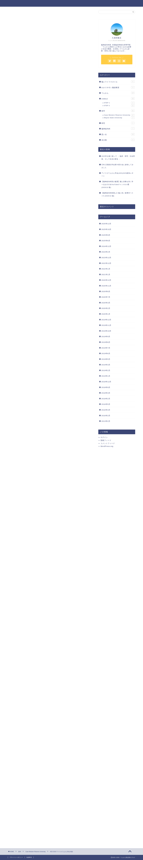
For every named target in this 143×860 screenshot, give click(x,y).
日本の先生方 (32, 139)
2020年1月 (105, 314)
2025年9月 (105, 235)
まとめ (25, 151)
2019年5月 (105, 359)
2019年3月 (105, 365)
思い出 (118, 134)
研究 (118, 123)
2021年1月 (105, 274)
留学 (118, 111)
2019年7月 (105, 348)
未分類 (118, 140)
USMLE (118, 98)
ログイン (104, 437)
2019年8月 (105, 342)
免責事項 (29, 857)
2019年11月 (106, 325)
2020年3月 (105, 303)
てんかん (118, 93)
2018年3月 (105, 393)
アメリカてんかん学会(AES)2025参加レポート (117, 174)
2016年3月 (105, 410)
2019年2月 (105, 370)
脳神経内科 (118, 128)
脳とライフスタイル (118, 82)
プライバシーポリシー (16, 857)
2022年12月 (106, 263)
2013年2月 (105, 421)
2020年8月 (105, 291)
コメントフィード (108, 443)
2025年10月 (106, 229)
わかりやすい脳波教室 (118, 87)
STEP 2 (119, 105)
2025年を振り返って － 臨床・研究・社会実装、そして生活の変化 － (118, 157)
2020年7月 (105, 297)
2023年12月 (106, 257)
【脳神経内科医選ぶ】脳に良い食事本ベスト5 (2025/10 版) (117, 194)
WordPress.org (107, 446)
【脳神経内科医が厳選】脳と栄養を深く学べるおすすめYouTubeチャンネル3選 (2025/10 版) (117, 184)
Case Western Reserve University (21, 14)
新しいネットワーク (31, 136)
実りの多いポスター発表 (33, 147)
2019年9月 (105, 336)
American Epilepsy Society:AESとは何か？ (41, 118)
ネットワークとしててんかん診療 (39, 125)
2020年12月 (106, 280)
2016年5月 (105, 404)
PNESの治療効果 (33, 130)
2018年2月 (105, 399)
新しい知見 (27, 121)
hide (57, 110)
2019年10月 (106, 331)
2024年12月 (106, 246)
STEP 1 (119, 103)
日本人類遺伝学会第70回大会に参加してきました (117, 166)
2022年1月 (105, 269)
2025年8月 (105, 241)
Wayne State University (119, 118)
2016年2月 (105, 416)
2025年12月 (106, 224)
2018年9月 (105, 387)
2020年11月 (106, 286)
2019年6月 (105, 353)
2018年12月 (106, 382)
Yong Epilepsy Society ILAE (38, 142)
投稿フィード (106, 440)
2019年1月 (105, 376)
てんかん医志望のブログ (71, 3)
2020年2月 (105, 308)
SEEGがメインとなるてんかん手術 (40, 128)
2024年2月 (105, 252)
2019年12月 (106, 320)
